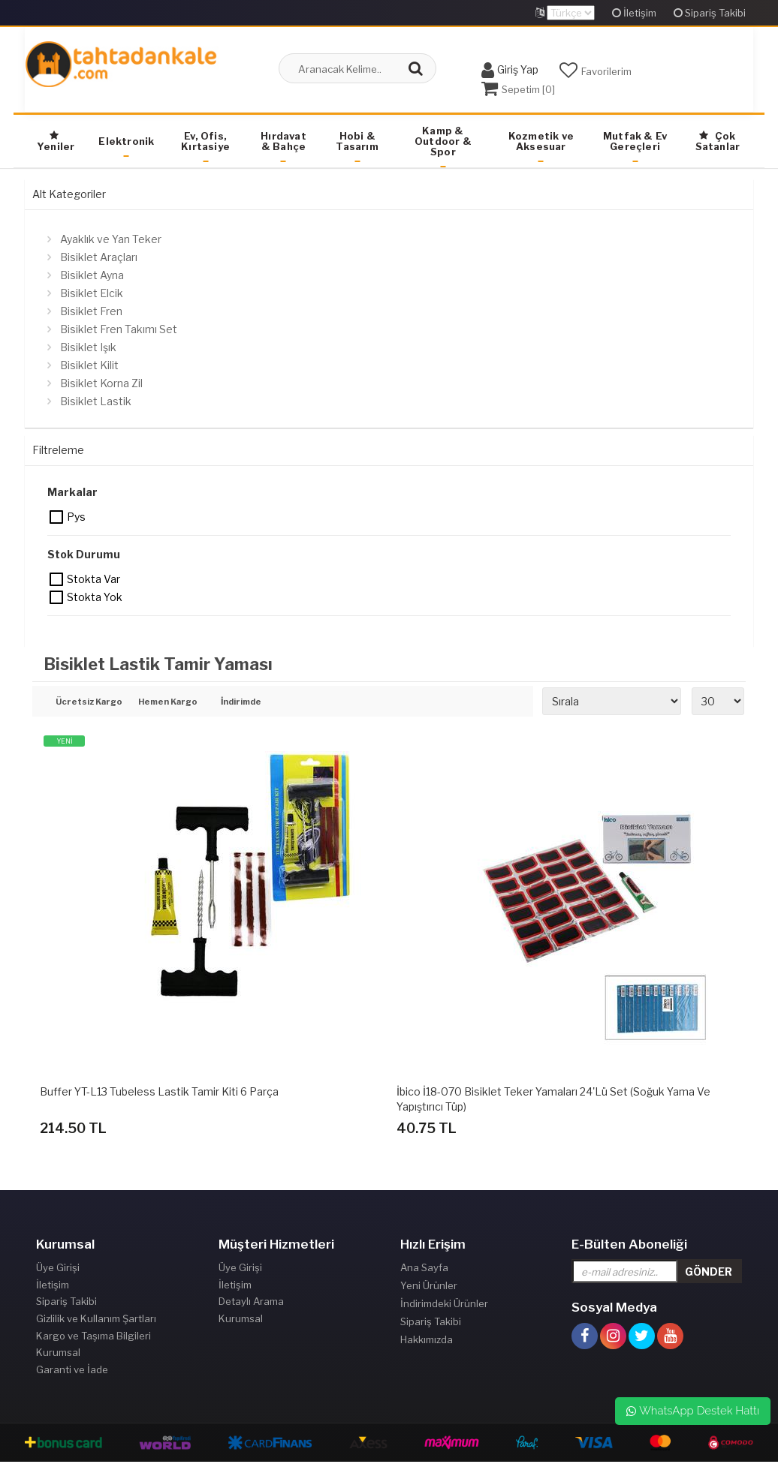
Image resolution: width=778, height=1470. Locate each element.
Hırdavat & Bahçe (283, 141)
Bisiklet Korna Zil (101, 383)
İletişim (634, 13)
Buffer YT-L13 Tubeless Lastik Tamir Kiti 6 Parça (159, 1091)
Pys (57, 517)
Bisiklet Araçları (98, 257)
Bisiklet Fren (91, 311)
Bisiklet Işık (88, 347)
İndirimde (241, 702)
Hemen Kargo (168, 702)
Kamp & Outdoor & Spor (443, 141)
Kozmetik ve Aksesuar (541, 141)
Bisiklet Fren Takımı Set (118, 329)
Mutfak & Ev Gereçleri (635, 141)
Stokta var (57, 579)
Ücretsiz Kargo (86, 702)
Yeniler (55, 141)
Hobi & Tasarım (357, 141)
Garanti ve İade (72, 1375)
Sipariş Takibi (710, 13)
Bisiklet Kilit (89, 365)
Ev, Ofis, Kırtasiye (205, 141)
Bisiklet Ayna (92, 275)
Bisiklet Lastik (95, 401)
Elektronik (126, 141)
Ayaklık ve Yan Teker (110, 239)
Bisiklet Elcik (91, 293)
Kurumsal (58, 1357)
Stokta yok (57, 597)
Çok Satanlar (717, 141)
